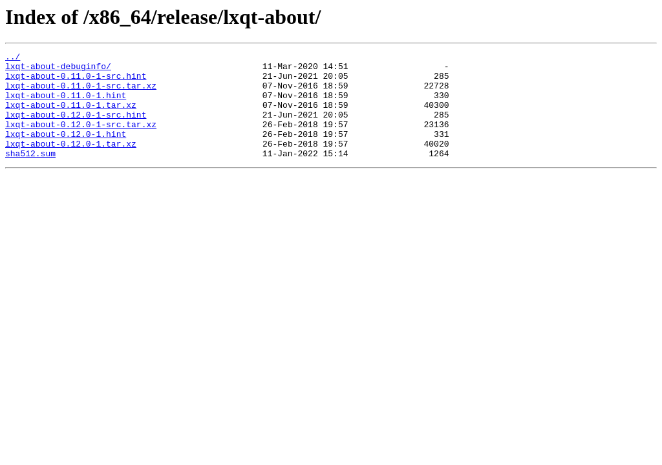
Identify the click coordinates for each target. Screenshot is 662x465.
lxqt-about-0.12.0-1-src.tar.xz (80, 139)
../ (12, 58)
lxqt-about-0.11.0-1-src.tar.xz (80, 93)
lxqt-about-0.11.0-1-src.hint (75, 81)
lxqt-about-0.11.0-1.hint (65, 104)
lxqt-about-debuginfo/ (58, 70)
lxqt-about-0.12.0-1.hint (65, 151)
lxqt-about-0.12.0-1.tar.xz (70, 163)
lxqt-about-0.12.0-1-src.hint (75, 128)
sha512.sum (30, 174)
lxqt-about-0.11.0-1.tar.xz (70, 116)
